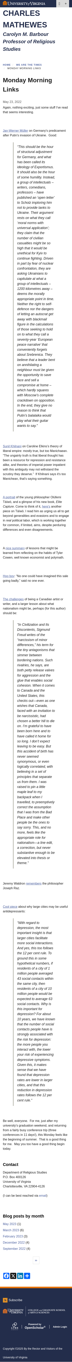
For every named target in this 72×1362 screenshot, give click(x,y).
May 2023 (9, 1224)
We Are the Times (29, 65)
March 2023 (11, 1230)
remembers (33, 883)
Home (7, 65)
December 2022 (14, 1242)
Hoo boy (8, 576)
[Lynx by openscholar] (18, 1326)
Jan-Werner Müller (15, 130)
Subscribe (15, 1300)
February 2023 (13, 1236)
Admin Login (60, 1326)
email (42, 1195)
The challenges (13, 599)
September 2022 (14, 1248)
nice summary (15, 548)
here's (46, 506)
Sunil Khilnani (12, 446)
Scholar (35, 1326)
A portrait (9, 497)
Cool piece (10, 906)
